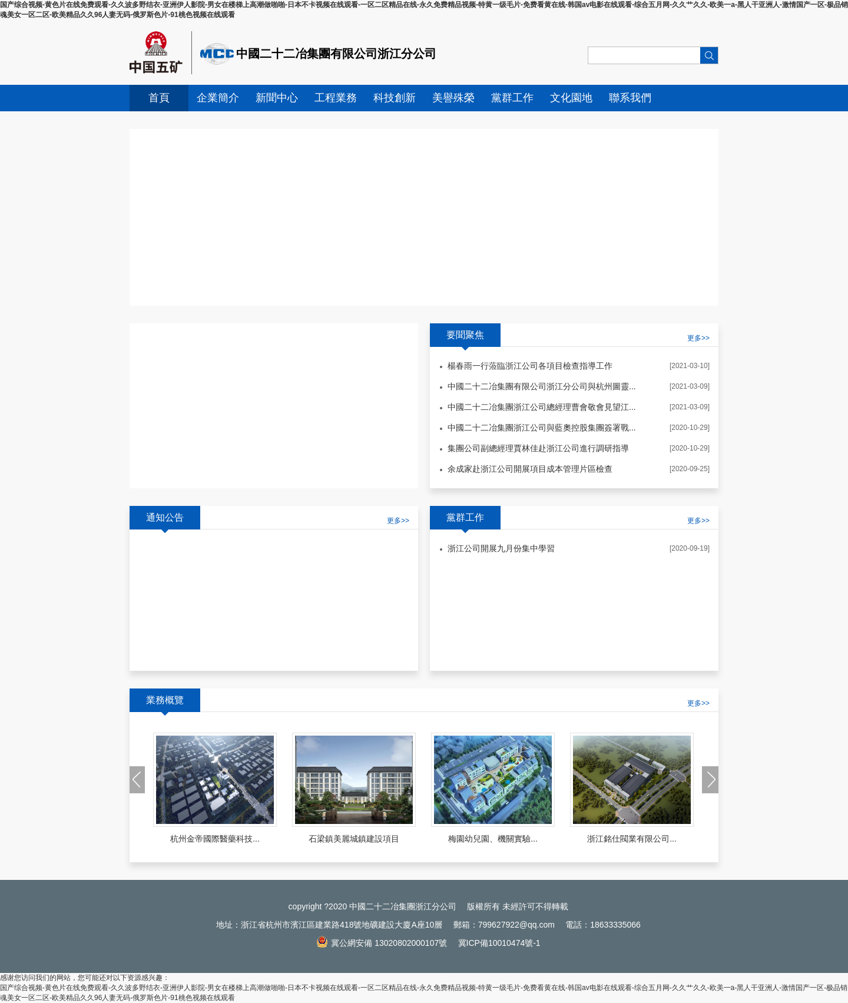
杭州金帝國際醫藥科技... (215, 838)
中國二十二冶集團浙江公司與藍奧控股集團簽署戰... (542, 427)
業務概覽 (165, 700)
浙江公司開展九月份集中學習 (501, 548)
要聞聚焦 (465, 335)
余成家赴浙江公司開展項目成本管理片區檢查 (530, 469)
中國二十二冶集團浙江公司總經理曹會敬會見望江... (542, 407)
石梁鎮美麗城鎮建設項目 (354, 838)
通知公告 (165, 517)
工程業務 (335, 98)
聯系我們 (630, 98)
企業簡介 (218, 98)
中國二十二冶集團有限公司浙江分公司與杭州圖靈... (542, 386)
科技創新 (394, 98)
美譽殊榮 (453, 98)
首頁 (159, 98)
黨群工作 (512, 98)
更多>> (398, 521)
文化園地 (571, 98)
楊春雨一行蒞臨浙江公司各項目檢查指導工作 (530, 365)
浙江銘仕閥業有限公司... (632, 838)
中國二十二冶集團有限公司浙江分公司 (336, 53)
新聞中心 (277, 98)
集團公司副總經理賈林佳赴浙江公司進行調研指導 (538, 448)
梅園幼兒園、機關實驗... (493, 838)
